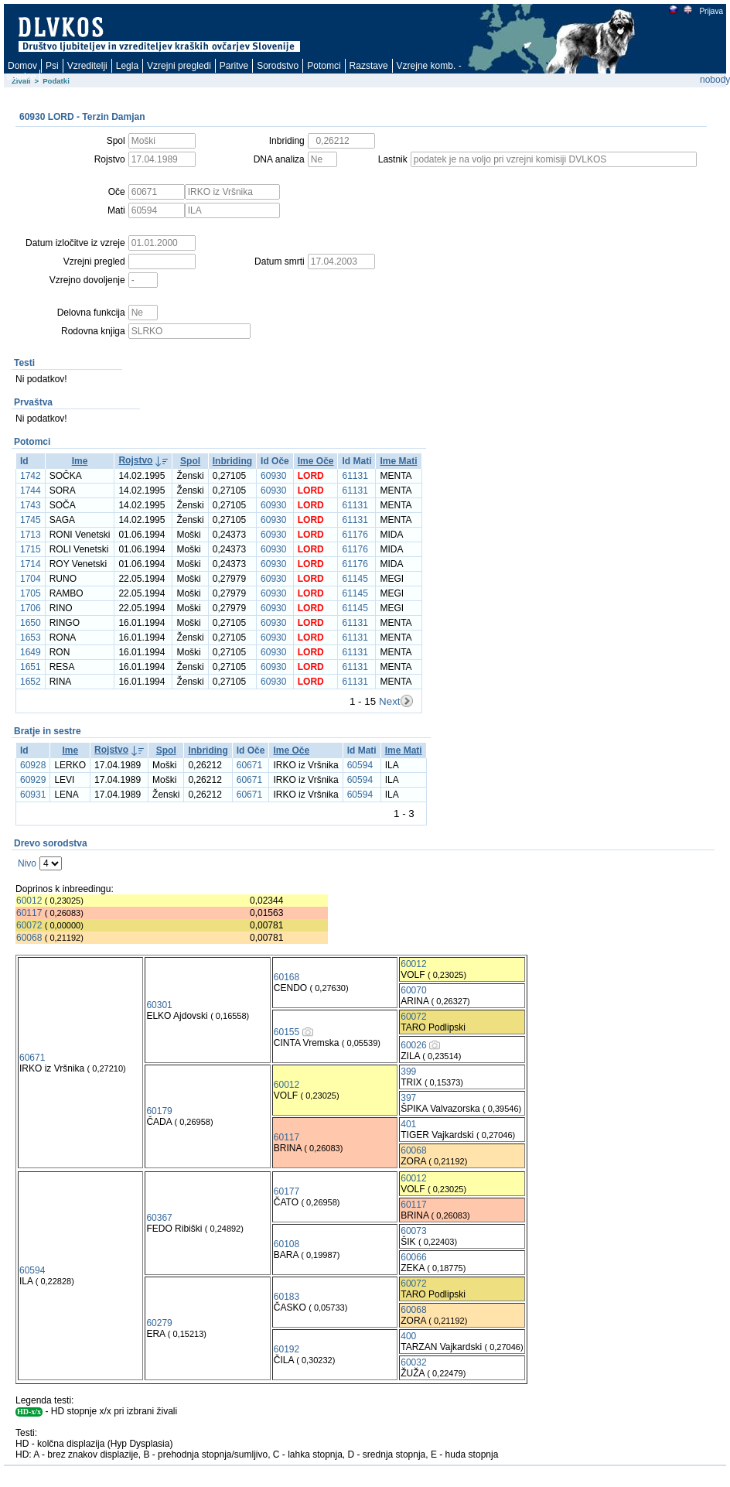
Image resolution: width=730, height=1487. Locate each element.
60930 (273, 475)
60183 (286, 1296)
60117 (29, 913)
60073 (413, 1230)
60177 (286, 1191)
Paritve (234, 65)
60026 (413, 1045)
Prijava (710, 11)
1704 (30, 578)
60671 (249, 765)
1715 (30, 549)
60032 (413, 1362)
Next (389, 701)
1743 (30, 505)
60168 (286, 977)
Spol (190, 461)
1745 (30, 519)
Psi (52, 65)
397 (408, 1097)
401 (408, 1124)
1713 (30, 534)
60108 (286, 1244)
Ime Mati (398, 461)
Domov (22, 65)
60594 (360, 765)
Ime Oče (316, 461)
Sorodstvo (277, 65)
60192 (286, 1349)
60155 (286, 1032)
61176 (354, 534)
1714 (30, 564)
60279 (159, 1323)
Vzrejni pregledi (179, 65)
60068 (29, 937)
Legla (127, 65)
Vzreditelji (87, 65)
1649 (30, 652)
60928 (33, 765)
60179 (159, 1111)
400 (408, 1336)
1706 (30, 608)
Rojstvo (135, 460)
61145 (354, 578)
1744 (30, 490)
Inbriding (232, 461)
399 (408, 1071)
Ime (80, 461)
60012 (29, 900)
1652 (30, 681)
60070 (413, 990)
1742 (30, 475)
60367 (159, 1217)
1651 (30, 666)
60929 (33, 779)
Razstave (369, 65)
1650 (30, 622)
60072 (29, 925)
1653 (30, 637)
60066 (413, 1257)
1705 (30, 593)
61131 (354, 475)
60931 (33, 794)
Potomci (323, 65)
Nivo (27, 863)
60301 (159, 1005)
